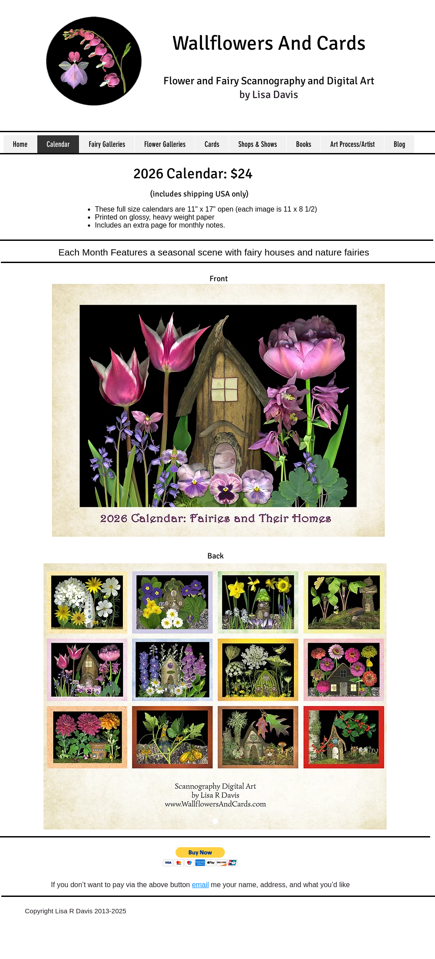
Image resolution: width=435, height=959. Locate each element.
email (200, 884)
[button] (200, 856)
